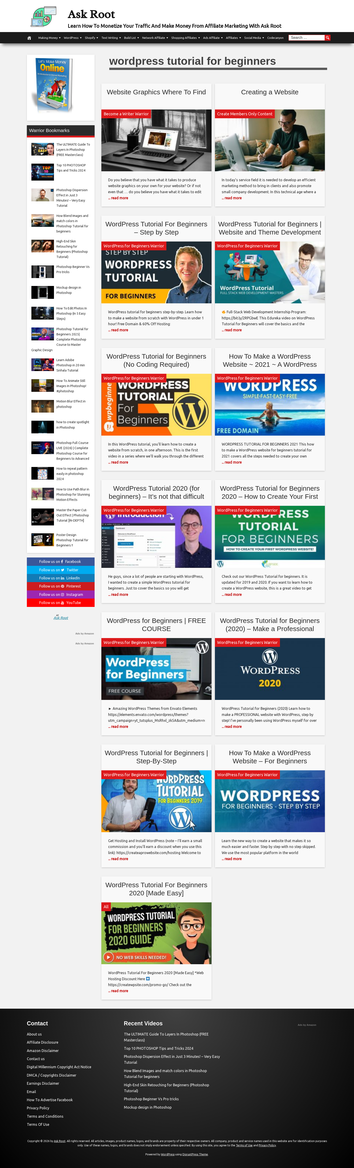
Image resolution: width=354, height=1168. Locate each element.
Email (31, 1092)
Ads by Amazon (84, 633)
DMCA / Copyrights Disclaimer (51, 1075)
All (106, 906)
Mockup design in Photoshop (148, 1107)
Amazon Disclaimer (43, 1051)
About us (34, 1034)
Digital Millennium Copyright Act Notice (59, 1067)
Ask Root (99, 13)
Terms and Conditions (45, 1116)
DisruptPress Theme (195, 1154)
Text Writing (109, 37)
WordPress (71, 37)
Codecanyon (275, 37)
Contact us (36, 1059)
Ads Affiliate (211, 37)
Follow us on (60, 562)
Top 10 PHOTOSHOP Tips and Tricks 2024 (158, 1048)
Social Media (252, 37)
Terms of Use (244, 1145)
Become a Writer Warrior (126, 113)
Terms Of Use (38, 1124)
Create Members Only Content (244, 113)
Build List (130, 37)
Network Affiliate (153, 37)
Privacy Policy (38, 1108)
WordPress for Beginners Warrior (134, 246)
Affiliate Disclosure (42, 1042)
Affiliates (232, 37)
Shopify (90, 37)
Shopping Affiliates (184, 37)
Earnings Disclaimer (43, 1083)
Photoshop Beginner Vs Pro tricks (151, 1099)
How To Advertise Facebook (50, 1100)
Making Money (48, 37)
